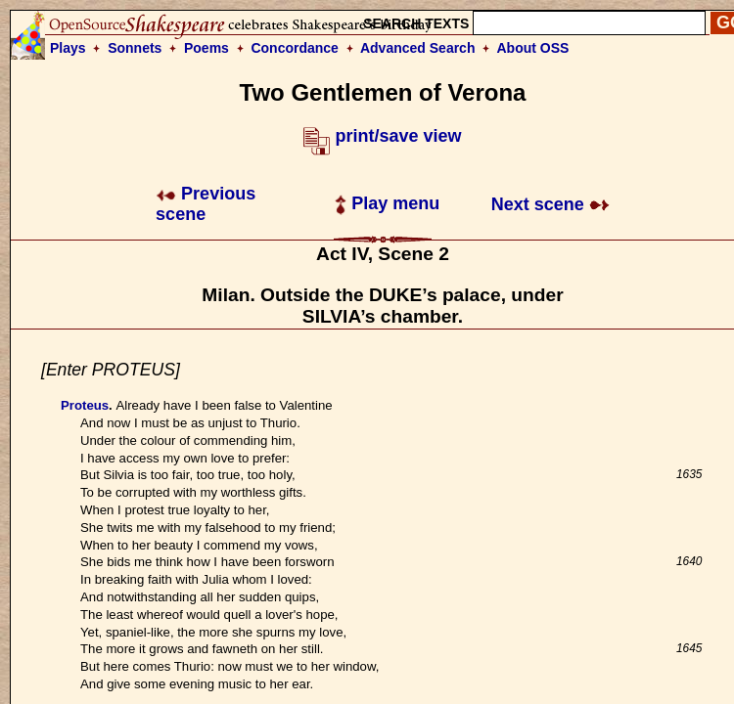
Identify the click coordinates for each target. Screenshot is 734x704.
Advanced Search (418, 48)
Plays (68, 48)
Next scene (550, 204)
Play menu (387, 203)
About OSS (533, 48)
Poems (206, 48)
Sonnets (134, 48)
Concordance (294, 48)
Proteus (85, 405)
